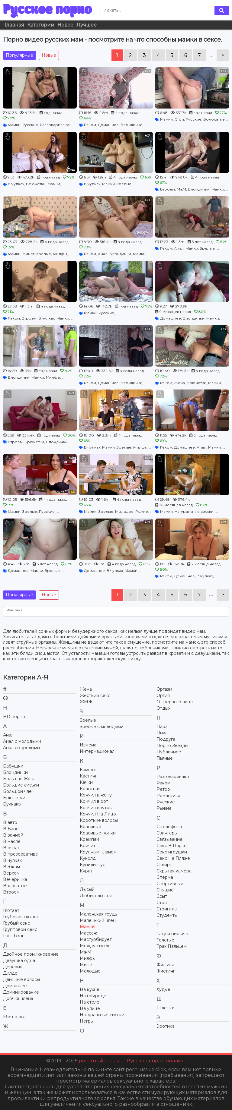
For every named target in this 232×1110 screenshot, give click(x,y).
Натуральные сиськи (194, 511)
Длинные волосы (21, 979)
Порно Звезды (172, 745)
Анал (103, 253)
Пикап (163, 733)
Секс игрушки (171, 852)
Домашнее (108, 124)
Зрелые (124, 183)
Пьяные (164, 758)
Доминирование (21, 992)
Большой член (18, 791)
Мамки (14, 124)
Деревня (12, 967)
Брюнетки (36, 183)
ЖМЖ (86, 702)
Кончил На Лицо (98, 814)
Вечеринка (15, 879)
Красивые (90, 826)
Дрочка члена (18, 998)
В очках (11, 847)
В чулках (16, 183)
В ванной (13, 835)
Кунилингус (92, 864)
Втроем (167, 189)
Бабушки (13, 766)
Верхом (11, 873)
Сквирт (164, 864)
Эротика (165, 1026)
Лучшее (86, 25)
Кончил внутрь (95, 807)
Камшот (88, 769)
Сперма (164, 877)
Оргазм (164, 689)
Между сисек (94, 945)
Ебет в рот (14, 1017)
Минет (28, 253)
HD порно (14, 716)
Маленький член (98, 920)
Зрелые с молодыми (102, 726)
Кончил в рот (94, 801)
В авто (10, 822)
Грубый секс (16, 923)
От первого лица (174, 702)
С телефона (169, 826)
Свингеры (167, 833)
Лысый (87, 889)
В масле (12, 841)
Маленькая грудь (98, 914)
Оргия (163, 695)
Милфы (60, 253)
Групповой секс (20, 929)
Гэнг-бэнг (13, 935)
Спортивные (169, 883)
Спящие (165, 890)
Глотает (11, 910)
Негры (87, 1021)
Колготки (90, 788)
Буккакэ (12, 804)
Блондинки (131, 124)
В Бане (11, 828)
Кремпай (89, 839)
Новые (49, 55)
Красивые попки (98, 833)
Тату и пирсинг (172, 933)
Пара (162, 726)
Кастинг (88, 776)
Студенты (167, 915)
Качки (86, 782)
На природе (93, 995)
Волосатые (214, 119)
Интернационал (97, 751)
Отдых (163, 708)
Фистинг (165, 971)
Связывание (169, 839)
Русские (30, 124)
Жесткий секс (95, 695)
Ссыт (161, 896)
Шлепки (165, 1008)
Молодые (124, 511)
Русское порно (47, 10)
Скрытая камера (174, 871)
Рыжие (141, 511)
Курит (86, 871)
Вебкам (11, 866)
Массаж (88, 933)
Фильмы (165, 964)
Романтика (168, 795)
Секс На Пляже (173, 858)
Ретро (163, 789)
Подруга (165, 739)
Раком (90, 124)
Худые (163, 989)
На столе (89, 1002)
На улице (90, 1008)
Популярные (19, 55)
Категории (40, 25)
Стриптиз (166, 909)
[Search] (158, 10)
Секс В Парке (171, 845)
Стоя (179, 119)
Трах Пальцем (171, 946)
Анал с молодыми (22, 741)
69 (5, 698)
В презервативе (20, 854)
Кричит (87, 845)
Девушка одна (19, 960)
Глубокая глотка (20, 916)
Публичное (168, 752)
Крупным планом (98, 852)
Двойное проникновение (31, 954)
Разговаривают (54, 124)
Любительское (96, 895)
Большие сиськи (21, 785)
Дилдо (10, 973)
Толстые (165, 940)
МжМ (181, 189)
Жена (179, 382)
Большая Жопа (19, 778)
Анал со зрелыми (21, 747)
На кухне (89, 989)
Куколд (88, 858)
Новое (65, 25)
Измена (88, 745)
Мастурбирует (96, 939)
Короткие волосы (99, 820)
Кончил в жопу (96, 795)
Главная (14, 25)
